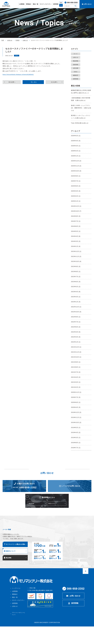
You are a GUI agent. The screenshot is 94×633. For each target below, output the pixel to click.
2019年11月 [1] (76, 417)
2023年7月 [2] (75, 276)
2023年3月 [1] (75, 296)
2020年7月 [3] (75, 397)
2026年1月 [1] (75, 156)
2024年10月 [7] (76, 211)
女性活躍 (76, 68)
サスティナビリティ (18, 606)
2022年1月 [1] (75, 342)
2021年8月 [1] (75, 367)
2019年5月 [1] (75, 427)
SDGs (76, 71)
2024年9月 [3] (75, 216)
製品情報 (76, 61)
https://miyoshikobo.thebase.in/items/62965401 (20, 74)
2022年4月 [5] (75, 332)
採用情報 (76, 79)
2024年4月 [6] (75, 236)
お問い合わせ (75, 601)
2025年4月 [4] (75, 191)
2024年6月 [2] (75, 226)
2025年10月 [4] (76, 171)
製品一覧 (14, 603)
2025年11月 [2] (76, 166)
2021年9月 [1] (75, 362)
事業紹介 (14, 600)
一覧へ (33, 82)
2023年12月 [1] (76, 251)
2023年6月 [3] (75, 281)
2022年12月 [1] (76, 307)
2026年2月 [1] (75, 151)
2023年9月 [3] (75, 266)
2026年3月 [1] (75, 145)
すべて (76, 53)
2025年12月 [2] (76, 161)
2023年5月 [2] (75, 286)
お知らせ (76, 57)
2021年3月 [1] (75, 382)
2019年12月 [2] (76, 412)
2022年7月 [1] (75, 322)
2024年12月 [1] (76, 206)
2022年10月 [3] (76, 311)
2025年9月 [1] (75, 176)
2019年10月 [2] (76, 422)
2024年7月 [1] (75, 221)
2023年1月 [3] (75, 301)
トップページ (16, 594)
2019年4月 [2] (75, 432)
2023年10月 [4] (76, 261)
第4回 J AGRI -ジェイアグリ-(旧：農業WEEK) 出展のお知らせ (81, 108)
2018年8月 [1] (75, 442)
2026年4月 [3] (75, 140)
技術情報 (76, 64)
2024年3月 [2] (75, 241)
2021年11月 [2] (76, 352)
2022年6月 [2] (75, 327)
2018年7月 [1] (75, 447)
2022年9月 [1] (75, 317)
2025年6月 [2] (75, 186)
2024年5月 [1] (75, 231)
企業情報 (14, 597)
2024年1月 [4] (75, 246)
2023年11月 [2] (76, 256)
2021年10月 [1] (76, 357)
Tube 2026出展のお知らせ (79, 123)
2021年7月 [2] (75, 372)
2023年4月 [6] (75, 291)
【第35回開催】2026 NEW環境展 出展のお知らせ (80, 99)
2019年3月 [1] (75, 437)
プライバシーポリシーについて (18, 620)
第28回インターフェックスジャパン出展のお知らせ (80, 117)
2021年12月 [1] (76, 347)
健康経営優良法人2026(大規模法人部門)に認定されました (81, 92)
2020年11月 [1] (76, 392)
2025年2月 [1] (75, 196)
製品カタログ (52, 506)
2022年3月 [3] (75, 337)
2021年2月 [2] (75, 387)
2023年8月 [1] (75, 271)
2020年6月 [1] (75, 402)
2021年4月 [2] (75, 377)
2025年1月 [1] (75, 201)
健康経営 (76, 75)
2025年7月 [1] (75, 181)
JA (61, 5)
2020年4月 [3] (75, 407)
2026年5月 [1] (75, 135)
